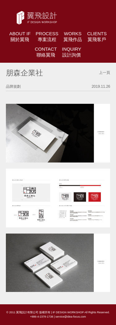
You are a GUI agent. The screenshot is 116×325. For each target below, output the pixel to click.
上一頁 (104, 72)
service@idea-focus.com (70, 316)
